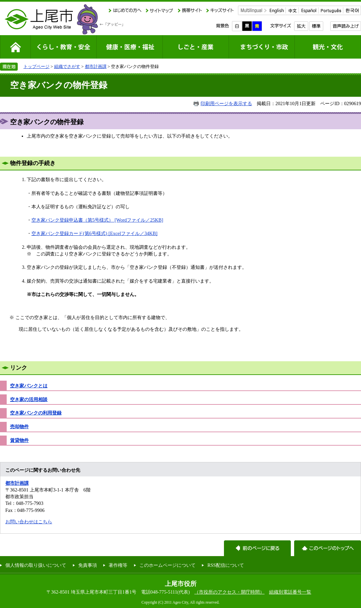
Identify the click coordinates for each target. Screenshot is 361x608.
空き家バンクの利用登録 (36, 412)
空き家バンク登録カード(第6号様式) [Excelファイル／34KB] (94, 233)
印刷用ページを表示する (226, 103)
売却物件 (19, 426)
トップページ (36, 66)
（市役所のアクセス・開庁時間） (229, 592)
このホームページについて (167, 565)
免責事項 (87, 565)
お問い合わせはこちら (28, 521)
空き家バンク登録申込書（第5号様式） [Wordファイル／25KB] (97, 220)
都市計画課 (96, 66)
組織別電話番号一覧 (290, 592)
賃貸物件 (19, 440)
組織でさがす (67, 66)
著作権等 (118, 565)
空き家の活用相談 (28, 399)
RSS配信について (225, 565)
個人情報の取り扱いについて (35, 565)
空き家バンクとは (28, 385)
